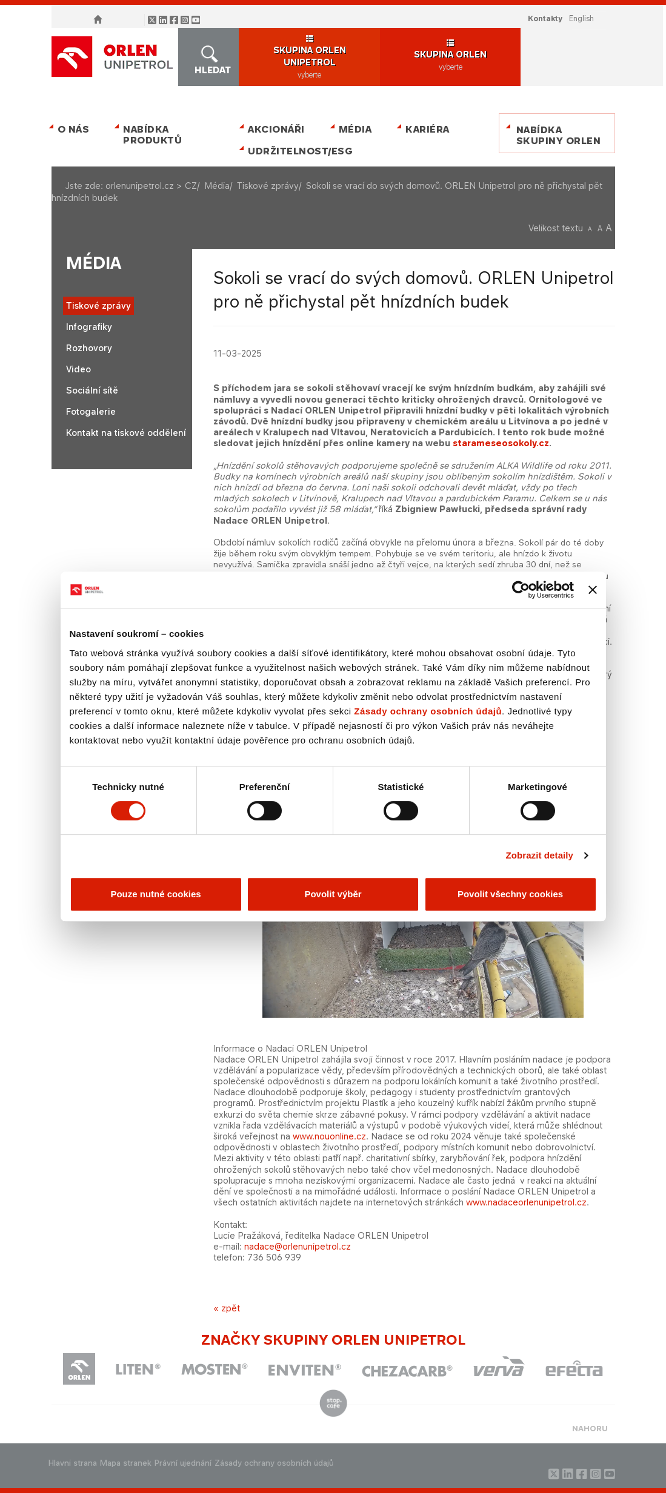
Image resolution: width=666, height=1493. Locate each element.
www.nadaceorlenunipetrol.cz (526, 1202)
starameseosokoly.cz (501, 443)
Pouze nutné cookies (155, 894)
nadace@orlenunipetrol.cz (297, 1246)
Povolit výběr (332, 894)
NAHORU (590, 1428)
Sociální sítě (92, 390)
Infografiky (89, 326)
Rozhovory (89, 348)
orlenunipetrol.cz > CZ (151, 185)
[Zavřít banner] (592, 589)
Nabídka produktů (152, 135)
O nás (74, 129)
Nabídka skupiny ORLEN (558, 135)
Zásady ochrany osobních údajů (428, 711)
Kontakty (545, 18)
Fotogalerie (91, 411)
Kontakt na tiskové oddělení (126, 432)
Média (355, 129)
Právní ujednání (183, 1463)
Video (78, 369)
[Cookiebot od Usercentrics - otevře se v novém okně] (521, 590)
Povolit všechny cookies (510, 894)
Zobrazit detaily (539, 855)
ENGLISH (581, 18)
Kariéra (427, 129)
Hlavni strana (72, 1463)
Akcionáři (276, 129)
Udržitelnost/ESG (298, 151)
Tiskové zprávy (268, 185)
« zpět (226, 1308)
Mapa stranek (126, 1463)
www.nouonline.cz (329, 1136)
